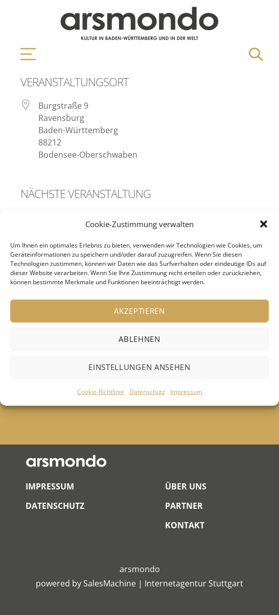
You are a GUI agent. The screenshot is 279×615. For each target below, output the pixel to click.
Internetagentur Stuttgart (194, 583)
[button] (264, 224)
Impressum (186, 391)
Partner (184, 505)
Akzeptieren (139, 311)
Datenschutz (147, 391)
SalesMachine (109, 583)
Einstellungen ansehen (139, 367)
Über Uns (185, 486)
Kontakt (184, 525)
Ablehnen (139, 339)
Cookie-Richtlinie (100, 391)
